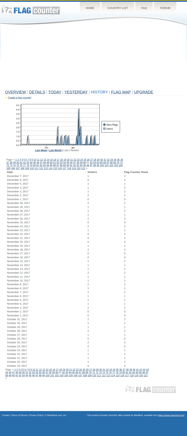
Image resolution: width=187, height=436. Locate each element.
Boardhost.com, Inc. (57, 415)
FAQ (144, 8)
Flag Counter (31, 9)
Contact (6, 415)
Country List (117, 8)
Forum (165, 8)
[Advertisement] (93, 58)
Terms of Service (19, 415)
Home (90, 8)
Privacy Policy (36, 415)
